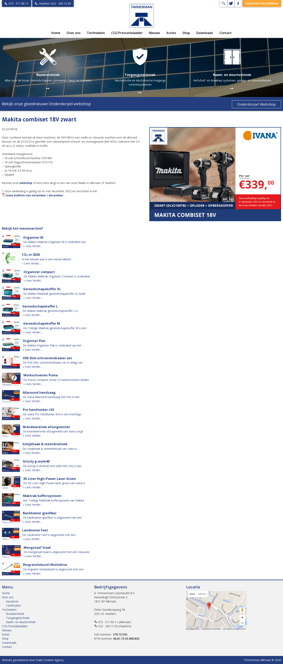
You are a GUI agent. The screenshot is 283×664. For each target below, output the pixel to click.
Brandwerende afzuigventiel (46, 427)
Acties (171, 33)
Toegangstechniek (17, 618)
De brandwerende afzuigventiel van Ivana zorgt (53, 431)
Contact (225, 33)
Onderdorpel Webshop (256, 104)
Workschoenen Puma (40, 375)
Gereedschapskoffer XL (42, 289)
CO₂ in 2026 (31, 254)
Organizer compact (39, 272)
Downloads (204, 33)
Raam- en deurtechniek (21, 622)
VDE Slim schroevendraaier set (47, 358)
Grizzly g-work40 (36, 461)
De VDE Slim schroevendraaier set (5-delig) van (53, 362)
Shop (186, 33)
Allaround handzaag (39, 392)
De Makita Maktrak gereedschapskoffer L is (50, 311)
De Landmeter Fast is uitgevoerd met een (48, 535)
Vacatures (12, 601)
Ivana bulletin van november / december (34, 195)
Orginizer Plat (34, 341)
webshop (25, 183)
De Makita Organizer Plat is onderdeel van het (52, 345)
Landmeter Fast (35, 530)
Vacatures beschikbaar (261, 3)
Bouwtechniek (15, 614)
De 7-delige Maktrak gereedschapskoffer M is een (54, 328)
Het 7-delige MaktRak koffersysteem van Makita (53, 500)
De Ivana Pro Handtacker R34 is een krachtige (52, 414)
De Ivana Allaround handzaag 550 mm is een (51, 397)
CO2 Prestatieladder (127, 33)
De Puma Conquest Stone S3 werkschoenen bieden (56, 380)
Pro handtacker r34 (38, 409)
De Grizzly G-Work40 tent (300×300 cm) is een (52, 466)
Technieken (96, 33)
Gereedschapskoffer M (41, 323)
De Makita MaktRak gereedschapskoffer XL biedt (54, 294)
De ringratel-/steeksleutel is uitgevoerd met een (53, 569)
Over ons (74, 33)
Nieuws (154, 33)
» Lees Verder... (32, 246)
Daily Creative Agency (50, 660)
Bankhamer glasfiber (40, 513)
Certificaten (13, 605)
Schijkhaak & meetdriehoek (45, 444)
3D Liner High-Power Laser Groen (49, 479)
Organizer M (33, 237)
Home (55, 33)
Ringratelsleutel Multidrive (45, 564)
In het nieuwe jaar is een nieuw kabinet (46, 259)
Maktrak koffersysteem (42, 496)
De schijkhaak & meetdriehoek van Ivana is (49, 449)
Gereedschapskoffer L (40, 306)
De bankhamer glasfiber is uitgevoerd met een (52, 517)
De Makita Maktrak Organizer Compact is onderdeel (57, 276)
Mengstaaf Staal (37, 547)
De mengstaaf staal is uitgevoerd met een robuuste (56, 552)
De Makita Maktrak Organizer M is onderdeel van (54, 242)
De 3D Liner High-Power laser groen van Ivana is (54, 483)
